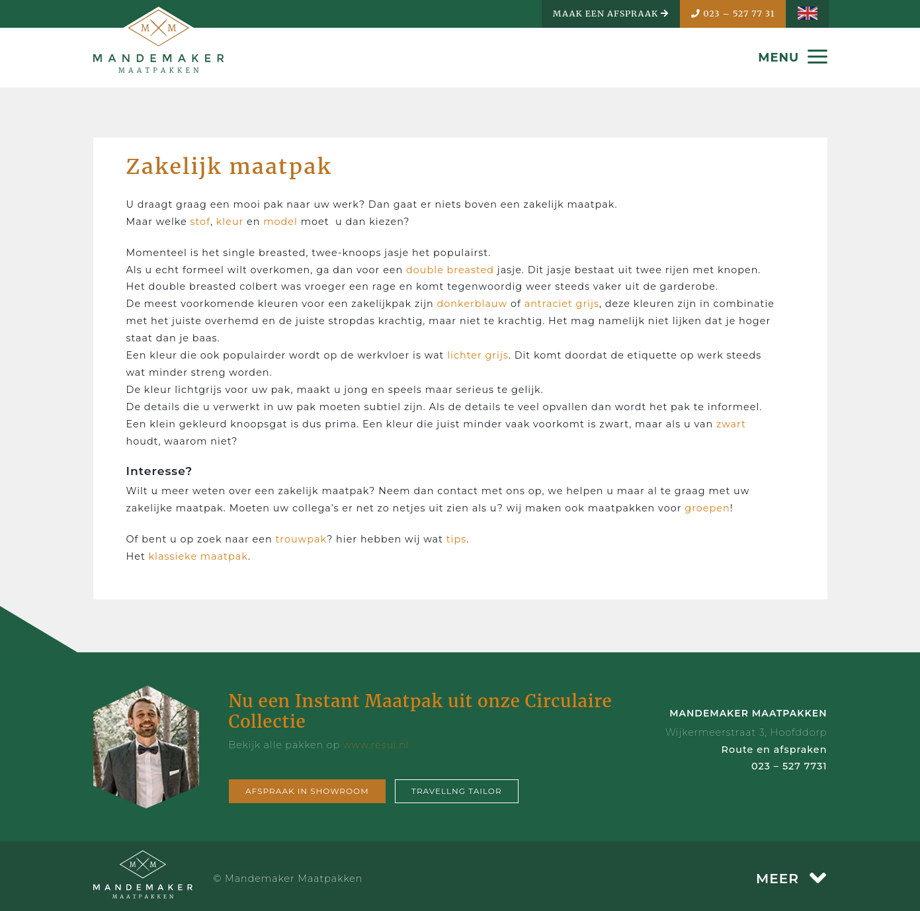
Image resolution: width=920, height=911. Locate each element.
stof (200, 222)
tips (456, 539)
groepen (707, 508)
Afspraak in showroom (307, 791)
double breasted (450, 270)
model (280, 222)
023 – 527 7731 (789, 766)
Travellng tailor (456, 791)
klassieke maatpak (197, 556)
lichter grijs (478, 355)
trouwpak (301, 539)
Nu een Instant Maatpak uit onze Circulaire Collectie (420, 711)
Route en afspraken (774, 750)
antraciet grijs (561, 304)
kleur (230, 222)
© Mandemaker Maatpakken (288, 879)
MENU (792, 57)
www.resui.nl (376, 745)
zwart (731, 424)
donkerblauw (472, 304)
